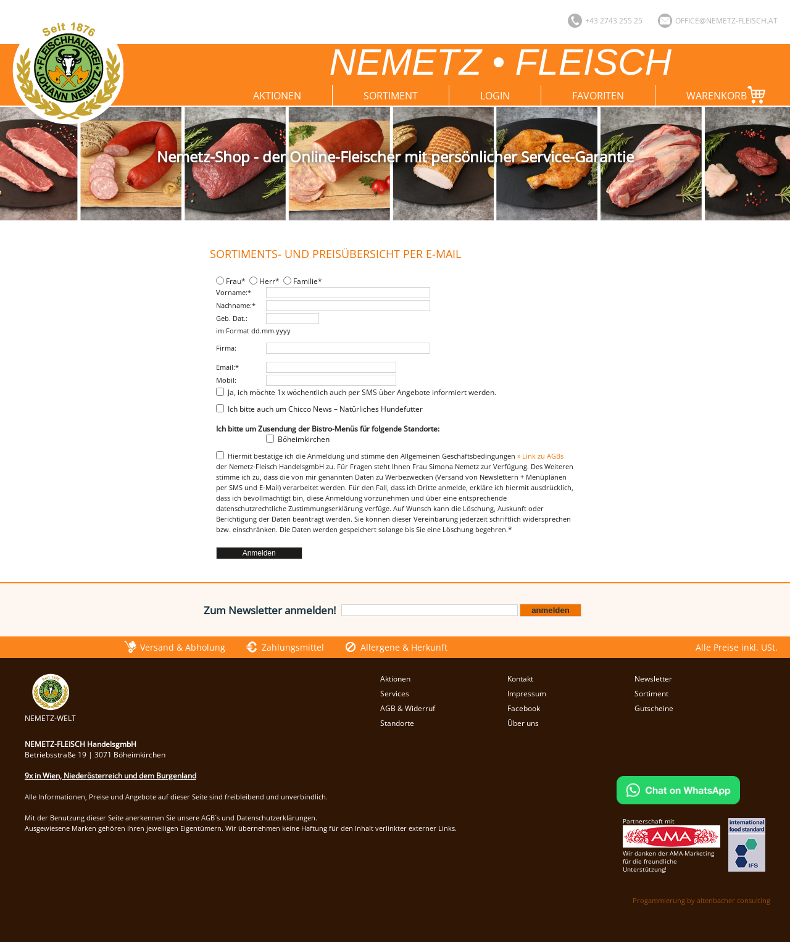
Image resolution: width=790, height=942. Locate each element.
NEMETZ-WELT (50, 712)
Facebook (523, 708)
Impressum (526, 693)
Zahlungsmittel (293, 647)
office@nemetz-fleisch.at (726, 20)
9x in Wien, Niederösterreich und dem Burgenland (110, 775)
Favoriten (598, 95)
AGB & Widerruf (407, 708)
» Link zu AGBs (540, 456)
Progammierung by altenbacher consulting (701, 900)
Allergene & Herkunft (403, 647)
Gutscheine (653, 708)
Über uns (523, 723)
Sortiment (391, 95)
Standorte (397, 723)
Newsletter (653, 678)
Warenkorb (728, 94)
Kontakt (520, 678)
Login (495, 95)
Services (394, 693)
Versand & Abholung (182, 647)
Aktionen (277, 95)
